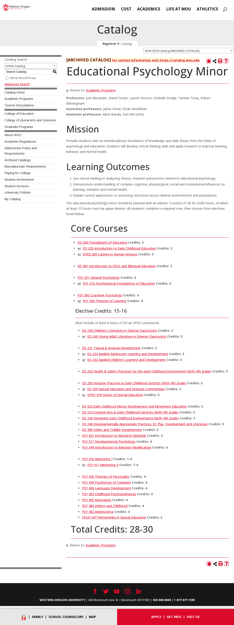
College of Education (19, 113)
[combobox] (188, 50)
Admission (103, 9)
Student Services (17, 186)
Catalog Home (15, 92)
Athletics (207, 9)
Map (92, 617)
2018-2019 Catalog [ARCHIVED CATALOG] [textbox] (172, 51)
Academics (148, 9)
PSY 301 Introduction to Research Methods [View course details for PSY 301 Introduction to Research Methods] (114, 435)
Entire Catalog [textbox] (15, 66)
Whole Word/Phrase (23, 78)
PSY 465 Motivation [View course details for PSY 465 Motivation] (96, 500)
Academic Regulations (20, 141)
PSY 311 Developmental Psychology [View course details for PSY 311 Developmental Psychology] (108, 441)
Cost (126, 9)
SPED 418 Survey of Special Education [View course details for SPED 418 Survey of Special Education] (115, 395)
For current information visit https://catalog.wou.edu (156, 60)
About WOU (13, 135)
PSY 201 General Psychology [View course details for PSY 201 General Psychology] (99, 277)
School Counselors (66, 617)
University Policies (18, 192)
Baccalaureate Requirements (25, 166)
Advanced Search (17, 84)
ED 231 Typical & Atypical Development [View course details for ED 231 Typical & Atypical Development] (111, 348)
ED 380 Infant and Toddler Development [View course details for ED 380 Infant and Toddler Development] (112, 430)
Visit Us (193, 617)
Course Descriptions (19, 105)
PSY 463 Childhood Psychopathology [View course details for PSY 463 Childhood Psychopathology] (109, 494)
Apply (156, 617)
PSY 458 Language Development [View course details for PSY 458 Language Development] (106, 488)
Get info (174, 617)
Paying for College (18, 173)
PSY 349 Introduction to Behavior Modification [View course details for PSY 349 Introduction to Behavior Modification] (116, 447)
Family (37, 617)
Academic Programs (19, 99)
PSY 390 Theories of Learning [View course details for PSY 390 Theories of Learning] (104, 301)
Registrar (109, 43)
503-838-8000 (162, 600)
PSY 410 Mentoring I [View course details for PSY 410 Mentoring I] (97, 459)
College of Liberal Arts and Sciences (30, 120)
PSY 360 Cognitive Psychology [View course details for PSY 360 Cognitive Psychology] (100, 295)
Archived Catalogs (18, 160)
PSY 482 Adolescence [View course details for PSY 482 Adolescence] (97, 512)
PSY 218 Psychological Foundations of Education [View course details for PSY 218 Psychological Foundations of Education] (119, 283)
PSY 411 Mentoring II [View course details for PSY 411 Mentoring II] (102, 465)
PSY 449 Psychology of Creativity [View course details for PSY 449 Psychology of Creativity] (106, 482)
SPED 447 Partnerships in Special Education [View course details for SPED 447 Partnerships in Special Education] (114, 517)
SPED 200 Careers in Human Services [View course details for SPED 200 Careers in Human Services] (110, 254)
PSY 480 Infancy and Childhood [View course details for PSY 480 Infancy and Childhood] (105, 506)
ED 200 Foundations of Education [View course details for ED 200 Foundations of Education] (102, 242)
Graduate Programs (19, 127)
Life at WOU (178, 9)
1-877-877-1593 (184, 600)
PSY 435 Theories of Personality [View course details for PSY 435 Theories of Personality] (105, 476)
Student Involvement (19, 179)
